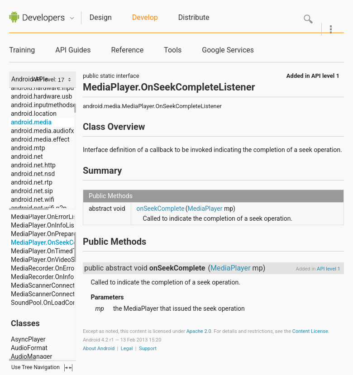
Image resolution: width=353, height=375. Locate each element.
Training (22, 50)
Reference (127, 50)
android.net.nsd (33, 173)
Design (101, 17)
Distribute (194, 17)
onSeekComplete (161, 208)
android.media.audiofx (42, 130)
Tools (172, 50)
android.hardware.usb (41, 96)
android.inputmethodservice (50, 105)
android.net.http (33, 165)
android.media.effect (40, 139)
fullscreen (68, 367)
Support (148, 348)
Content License (310, 331)
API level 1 (325, 75)
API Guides (73, 50)
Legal (127, 348)
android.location (34, 113)
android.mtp (28, 148)
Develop (145, 17)
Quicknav (72, 18)
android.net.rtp (31, 182)
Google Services (228, 50)
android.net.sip (32, 191)
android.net (27, 156)
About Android (98, 348)
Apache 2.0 (198, 331)
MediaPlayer (204, 208)
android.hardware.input (43, 87)
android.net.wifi (32, 199)
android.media (31, 122)
